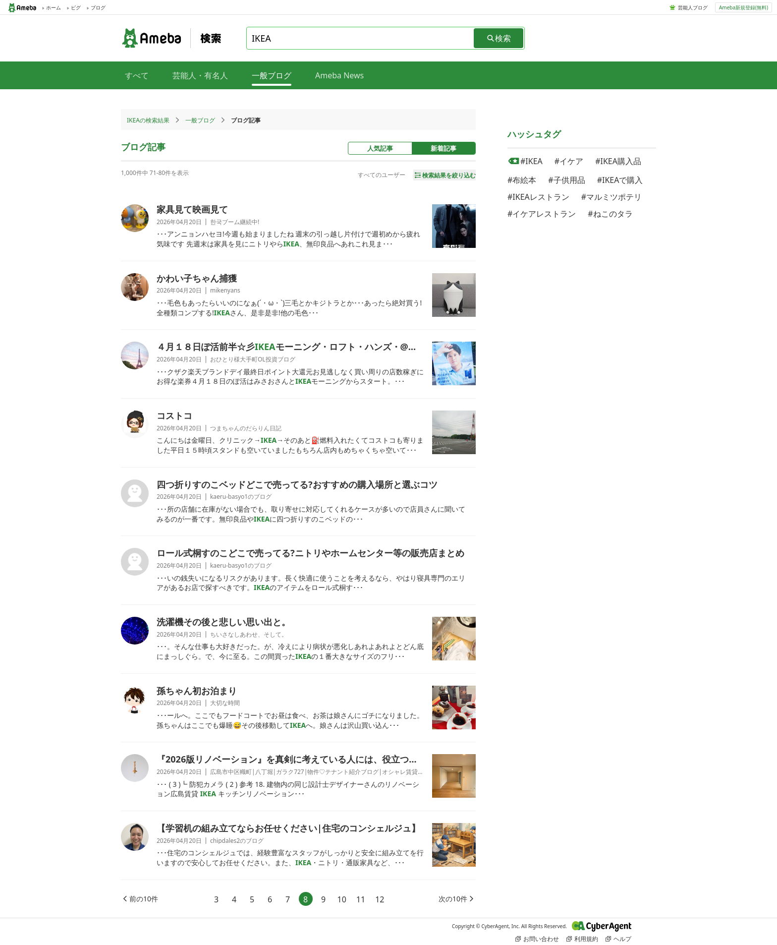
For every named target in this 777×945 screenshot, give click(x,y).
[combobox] (361, 38)
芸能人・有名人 (200, 75)
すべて (137, 75)
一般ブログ (200, 120)
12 (379, 899)
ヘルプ (618, 939)
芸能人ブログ (693, 7)
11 (360, 899)
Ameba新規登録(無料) (743, 7)
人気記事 (380, 148)
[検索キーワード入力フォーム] (361, 38)
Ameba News (339, 75)
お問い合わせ (537, 939)
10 (341, 899)
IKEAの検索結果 (148, 120)
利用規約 (582, 939)
